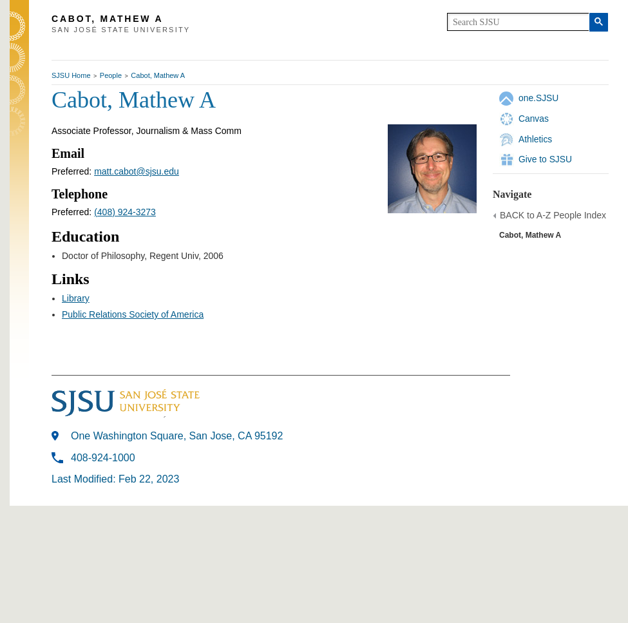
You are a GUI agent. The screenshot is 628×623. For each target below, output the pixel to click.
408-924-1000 (103, 457)
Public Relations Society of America (133, 314)
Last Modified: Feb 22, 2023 (115, 479)
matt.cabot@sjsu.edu (136, 171)
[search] (518, 22)
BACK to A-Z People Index (553, 215)
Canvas (534, 118)
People (111, 75)
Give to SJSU (545, 159)
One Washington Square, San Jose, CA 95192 (177, 435)
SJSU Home (71, 75)
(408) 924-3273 (125, 212)
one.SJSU (538, 98)
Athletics (535, 139)
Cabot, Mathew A (158, 75)
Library (76, 298)
